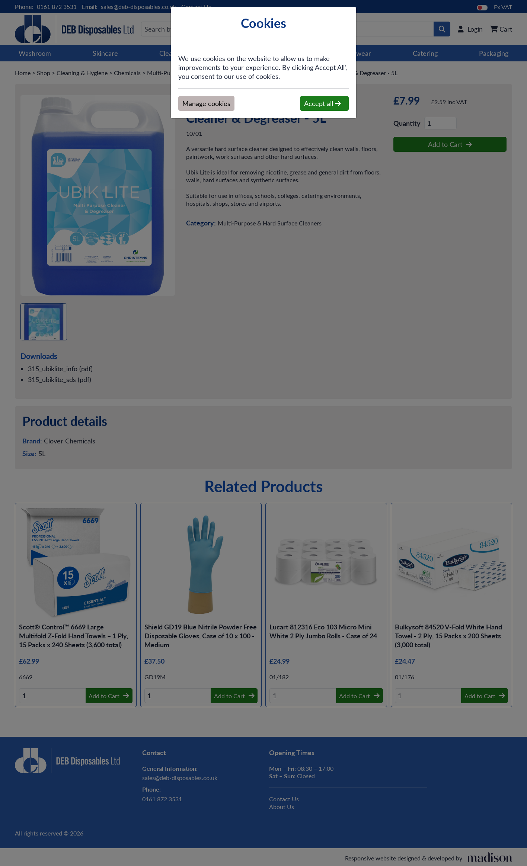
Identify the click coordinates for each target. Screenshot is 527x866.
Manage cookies (206, 103)
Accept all (322, 103)
